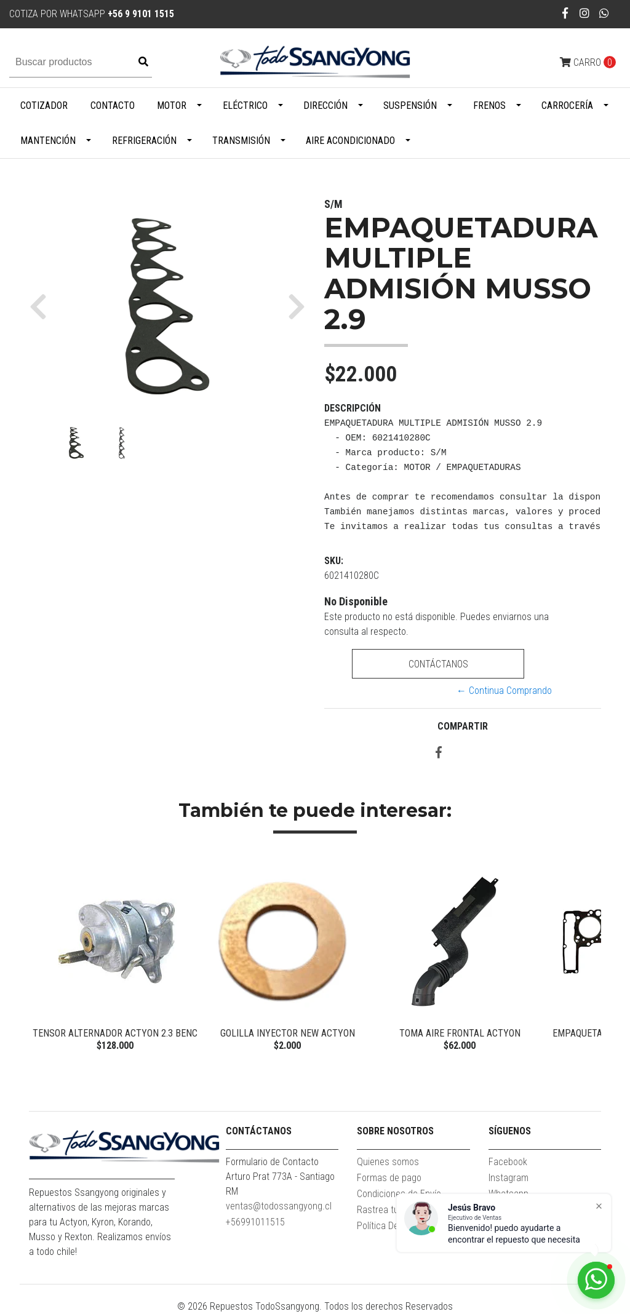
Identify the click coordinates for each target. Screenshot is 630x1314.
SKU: (333, 561)
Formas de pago (389, 1178)
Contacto (112, 105)
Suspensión (410, 105)
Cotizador (44, 105)
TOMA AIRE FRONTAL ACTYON (459, 1033)
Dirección (325, 105)
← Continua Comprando (504, 690)
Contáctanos (438, 664)
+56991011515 (255, 1222)
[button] (43, 306)
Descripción (352, 408)
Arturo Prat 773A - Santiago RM (280, 1184)
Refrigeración (144, 140)
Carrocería (567, 105)
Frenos (489, 105)
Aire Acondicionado (350, 140)
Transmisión (241, 140)
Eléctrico (245, 105)
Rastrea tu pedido (392, 1210)
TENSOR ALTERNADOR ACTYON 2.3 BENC (115, 1033)
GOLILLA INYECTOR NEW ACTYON (287, 1033)
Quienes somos (388, 1162)
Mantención (48, 140)
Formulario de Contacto (272, 1162)
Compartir (462, 726)
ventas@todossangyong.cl (279, 1206)
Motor (171, 105)
